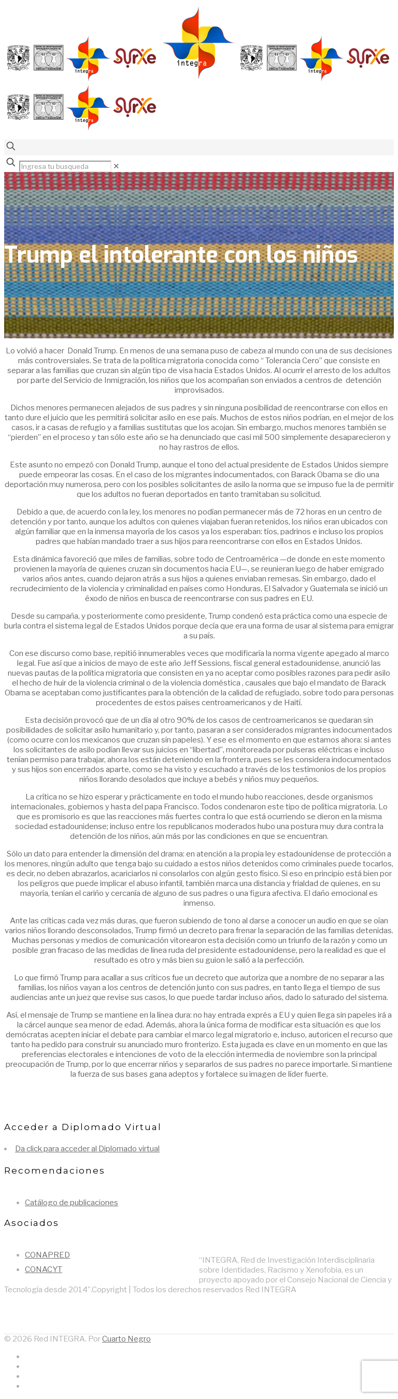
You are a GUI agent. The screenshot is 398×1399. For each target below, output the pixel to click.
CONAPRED (47, 1255)
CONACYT (43, 1269)
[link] (116, 166)
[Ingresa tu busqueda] (65, 166)
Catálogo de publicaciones (71, 1202)
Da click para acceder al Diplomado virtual (87, 1148)
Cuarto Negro (126, 1339)
